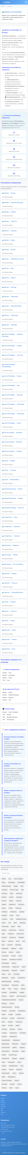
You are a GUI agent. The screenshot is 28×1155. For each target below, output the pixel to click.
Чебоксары (22, 922)
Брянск (13, 926)
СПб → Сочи (6, 680)
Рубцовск (10, 1021)
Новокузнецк (13, 911)
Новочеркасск (21, 1010)
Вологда (4, 952)
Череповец (18, 944)
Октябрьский (11, 1062)
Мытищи (17, 1007)
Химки (3, 988)
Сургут (20, 948)
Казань (3, 882)
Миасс (3, 1021)
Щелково (22, 1058)
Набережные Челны (21, 919)
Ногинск (19, 1084)
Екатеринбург (21, 882)
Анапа (10, 1087)
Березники (4, 1018)
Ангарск (13, 977)
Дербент (15, 1047)
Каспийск (12, 1084)
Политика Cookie (5, 1129)
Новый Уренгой (5, 1073)
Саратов (11, 897)
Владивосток (12, 904)
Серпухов (4, 1036)
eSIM (2, 1114)
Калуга (17, 941)
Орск (9, 974)
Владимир (21, 937)
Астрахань (4, 919)
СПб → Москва (7, 714)
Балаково (4, 992)
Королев (12, 996)
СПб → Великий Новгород (10, 717)
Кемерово (4, 915)
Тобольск (4, 1087)
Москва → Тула (7, 700)
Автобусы (3, 1104)
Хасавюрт (4, 1032)
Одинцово (12, 1029)
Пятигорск (4, 1029)
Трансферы (3, 1106)
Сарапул (17, 1080)
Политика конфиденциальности (8, 1125)
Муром (23, 1051)
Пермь (11, 893)
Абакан (3, 1014)
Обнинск (11, 1069)
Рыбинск (23, 988)
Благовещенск (5, 985)
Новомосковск (13, 1032)
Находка (10, 1014)
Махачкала (18, 908)
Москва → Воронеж (8, 697)
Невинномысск (5, 1051)
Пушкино (21, 1073)
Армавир (22, 992)
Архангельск (12, 937)
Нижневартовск (6, 966)
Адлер (17, 1087)
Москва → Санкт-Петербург (10, 712)
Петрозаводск (5, 963)
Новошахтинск (5, 1058)
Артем (3, 1076)
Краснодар (19, 897)
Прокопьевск (15, 985)
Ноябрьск (14, 1058)
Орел (3, 944)
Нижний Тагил (20, 933)
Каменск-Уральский (7, 1007)
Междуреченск (11, 1076)
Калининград (5, 926)
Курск (19, 926)
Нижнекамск (5, 977)
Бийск (22, 985)
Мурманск (13, 948)
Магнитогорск (12, 930)
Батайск (4, 1054)
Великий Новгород (6, 981)
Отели (2, 1108)
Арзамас (4, 1069)
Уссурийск (18, 1014)
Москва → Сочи (7, 672)
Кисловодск (23, 1032)
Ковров (3, 1025)
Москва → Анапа (7, 678)
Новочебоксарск (6, 1040)
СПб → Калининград (8, 719)
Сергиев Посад (12, 1054)
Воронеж (4, 897)
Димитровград (5, 1043)
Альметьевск (19, 1021)
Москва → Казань (7, 692)
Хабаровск (4, 911)
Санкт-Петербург (18, 878)
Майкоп (17, 1025)
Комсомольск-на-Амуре (16, 959)
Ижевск (11, 900)
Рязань (11, 915)
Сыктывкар (16, 974)
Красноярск (19, 893)
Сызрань (21, 999)
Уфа (22, 889)
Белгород (4, 937)
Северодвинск (13, 992)
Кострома (4, 959)
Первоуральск (13, 1036)
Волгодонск (12, 1010)
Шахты (3, 974)
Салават (12, 1018)
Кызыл (3, 1062)
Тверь (3, 933)
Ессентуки (4, 1084)
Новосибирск (11, 882)
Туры (2, 1110)
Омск (22, 886)
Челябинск (4, 889)
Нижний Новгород (6, 886)
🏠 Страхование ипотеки (6, 1131)
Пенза (11, 919)
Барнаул (4, 904)
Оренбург (21, 911)
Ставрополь (11, 933)
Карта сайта (3, 1123)
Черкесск (23, 1043)
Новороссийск (5, 970)
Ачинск (19, 1062)
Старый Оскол (21, 977)
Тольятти (4, 900)
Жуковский (19, 1069)
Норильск (4, 1003)
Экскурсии (3, 1112)
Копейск (20, 1029)
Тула (9, 922)
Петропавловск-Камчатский (9, 999)
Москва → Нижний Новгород (11, 695)
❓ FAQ (2, 1133)
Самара (16, 886)
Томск (17, 915)
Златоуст (12, 1003)
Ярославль (21, 904)
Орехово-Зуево (6, 1047)
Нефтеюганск (16, 1040)
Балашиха (16, 981)
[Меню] (26, 2)
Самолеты (3, 1102)
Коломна (10, 1025)
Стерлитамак (5, 955)
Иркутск (4, 908)
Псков (9, 988)
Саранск (11, 952)
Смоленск (10, 941)
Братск (23, 966)
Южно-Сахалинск (21, 996)
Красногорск (15, 1051)
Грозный (13, 955)
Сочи (10, 878)
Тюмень (11, 908)
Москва (4, 878)
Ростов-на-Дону (14, 889)
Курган (3, 941)
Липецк (3, 922)
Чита (23, 941)
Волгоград (4, 893)
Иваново (4, 930)
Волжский (9, 944)
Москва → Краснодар (8, 675)
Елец (22, 1065)
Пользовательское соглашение (8, 1127)
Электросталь (20, 1018)
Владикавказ (5, 948)
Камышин (22, 1047)
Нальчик (22, 970)
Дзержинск (14, 970)
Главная (3, 6)
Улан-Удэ (21, 930)
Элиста (14, 1073)
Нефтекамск (15, 1043)
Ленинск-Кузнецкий (7, 1080)
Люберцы (4, 1010)
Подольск (4, 996)
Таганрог (14, 963)
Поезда (2, 1100)
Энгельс (16, 988)
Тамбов (18, 952)
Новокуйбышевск (13, 1065)
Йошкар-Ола (16, 966)
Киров (15, 922)
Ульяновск (18, 900)
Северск (4, 1065)
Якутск (20, 955)
